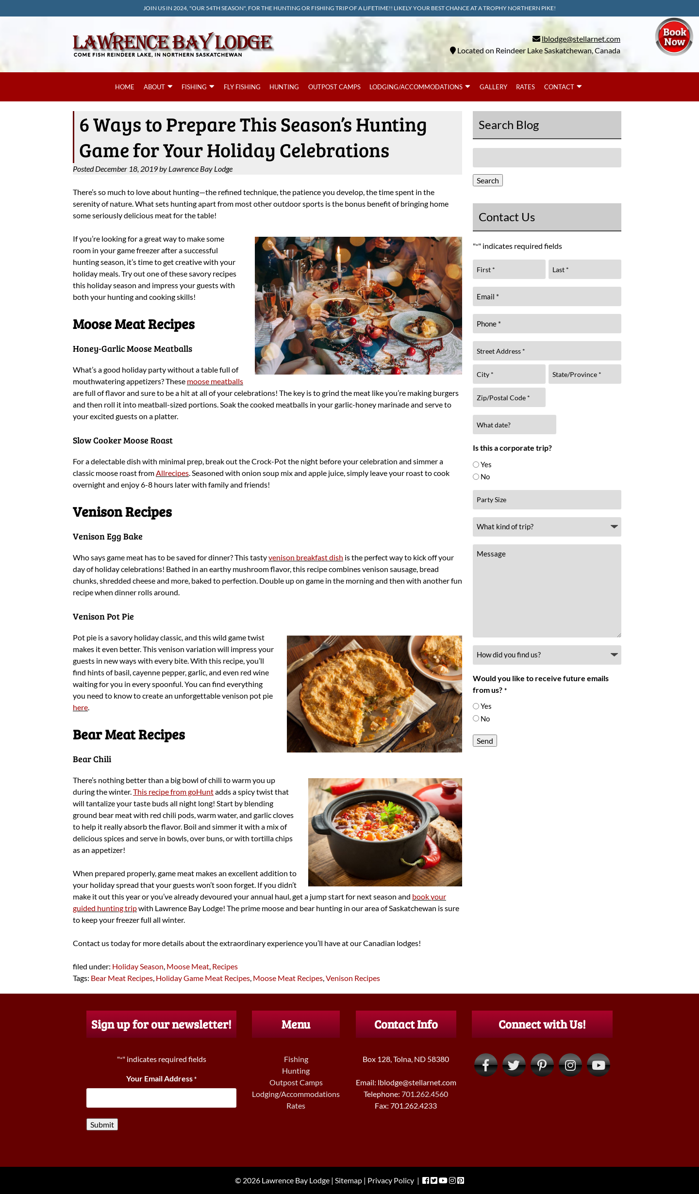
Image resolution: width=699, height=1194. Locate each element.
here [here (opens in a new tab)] (80, 707)
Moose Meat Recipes (288, 977)
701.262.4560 (424, 1093)
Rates (525, 87)
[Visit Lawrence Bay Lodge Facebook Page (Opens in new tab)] (486, 1065)
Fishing (194, 87)
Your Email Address (161, 1078)
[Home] (173, 59)
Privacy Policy (390, 1180)
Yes (486, 464)
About (154, 87)
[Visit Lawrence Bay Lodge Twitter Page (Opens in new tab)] (514, 1065)
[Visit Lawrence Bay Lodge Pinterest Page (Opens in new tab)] (542, 1065)
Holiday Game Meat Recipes (203, 977)
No (485, 476)
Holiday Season (138, 966)
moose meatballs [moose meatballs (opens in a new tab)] (215, 381)
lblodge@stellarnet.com (581, 38)
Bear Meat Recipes (122, 977)
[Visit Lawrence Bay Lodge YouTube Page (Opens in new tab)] (598, 1065)
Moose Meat (187, 966)
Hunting (284, 87)
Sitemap (348, 1180)
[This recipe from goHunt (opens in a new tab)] (173, 791)
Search (488, 180)
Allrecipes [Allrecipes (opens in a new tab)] (172, 472)
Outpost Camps (334, 87)
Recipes (225, 966)
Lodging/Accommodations (416, 87)
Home (124, 87)
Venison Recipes (353, 977)
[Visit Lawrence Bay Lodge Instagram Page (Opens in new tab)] (570, 1065)
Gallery (493, 87)
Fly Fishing (242, 87)
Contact (559, 87)
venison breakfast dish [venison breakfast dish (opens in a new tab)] (305, 557)
